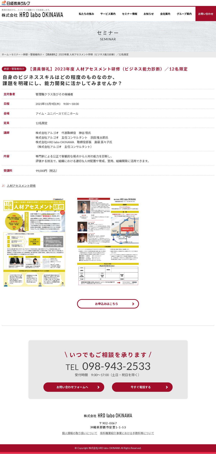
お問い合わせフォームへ (73, 387)
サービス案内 (108, 13)
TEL (108, 367)
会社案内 (165, 13)
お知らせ (149, 13)
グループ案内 (184, 13)
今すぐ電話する (140, 387)
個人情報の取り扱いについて (79, 433)
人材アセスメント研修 (21, 185)
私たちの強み (86, 13)
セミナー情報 (129, 13)
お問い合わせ (205, 13)
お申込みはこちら (106, 303)
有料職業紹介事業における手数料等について (127, 433)
